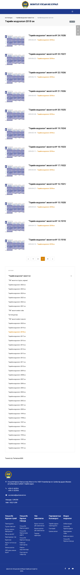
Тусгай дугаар (13, 315)
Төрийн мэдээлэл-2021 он (17, 306)
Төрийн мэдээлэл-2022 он (17, 302)
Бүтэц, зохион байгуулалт (9, 530)
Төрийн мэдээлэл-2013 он (17, 353)
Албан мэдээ (67, 523)
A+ (78, 34)
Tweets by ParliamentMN (14, 458)
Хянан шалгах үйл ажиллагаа (39, 529)
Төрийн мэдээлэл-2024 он (17, 293)
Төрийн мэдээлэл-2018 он (46, 40)
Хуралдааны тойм (67, 532)
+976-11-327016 (13, 490)
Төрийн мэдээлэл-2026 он (17, 285)
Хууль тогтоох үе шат (10, 543)
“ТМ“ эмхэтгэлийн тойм (16, 310)
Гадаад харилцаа (37, 534)
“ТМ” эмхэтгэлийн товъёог (17, 319)
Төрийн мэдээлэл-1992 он (17, 443)
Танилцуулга (9, 523)
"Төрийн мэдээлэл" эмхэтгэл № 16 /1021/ (47, 184)
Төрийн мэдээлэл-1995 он (17, 431)
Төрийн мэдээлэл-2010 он (17, 366)
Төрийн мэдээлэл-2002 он (17, 400)
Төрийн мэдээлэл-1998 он (17, 418)
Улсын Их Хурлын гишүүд (25, 539)
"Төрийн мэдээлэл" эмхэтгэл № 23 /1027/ (47, 54)
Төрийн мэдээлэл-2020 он (17, 323)
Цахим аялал (53, 531)
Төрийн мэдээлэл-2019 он (17, 328)
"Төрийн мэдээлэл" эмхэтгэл (25, 17)
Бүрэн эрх (8, 540)
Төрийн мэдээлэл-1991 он (17, 448)
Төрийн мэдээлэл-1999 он (17, 413)
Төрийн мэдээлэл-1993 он (17, 439)
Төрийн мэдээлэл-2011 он (17, 362)
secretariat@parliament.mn (17, 495)
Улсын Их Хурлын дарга (24, 527)
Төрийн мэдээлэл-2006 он (17, 383)
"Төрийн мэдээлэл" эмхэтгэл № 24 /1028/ (47, 35)
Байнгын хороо (68, 536)
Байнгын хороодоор (23, 543)
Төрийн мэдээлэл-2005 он (17, 388)
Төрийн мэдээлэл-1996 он (17, 426)
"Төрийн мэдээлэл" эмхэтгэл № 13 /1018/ (47, 239)
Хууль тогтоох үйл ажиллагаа (39, 524)
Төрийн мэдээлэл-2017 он (17, 336)
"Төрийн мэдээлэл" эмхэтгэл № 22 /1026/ (47, 72)
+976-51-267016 (13, 488)
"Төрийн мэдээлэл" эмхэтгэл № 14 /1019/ (47, 221)
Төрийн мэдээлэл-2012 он (17, 358)
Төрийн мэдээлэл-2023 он (17, 297)
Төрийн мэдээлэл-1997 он (17, 422)
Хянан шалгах (9, 547)
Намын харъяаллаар (24, 548)
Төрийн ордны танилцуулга (53, 524)
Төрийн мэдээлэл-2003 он (17, 396)
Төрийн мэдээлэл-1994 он (17, 435)
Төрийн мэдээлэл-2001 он (17, 405)
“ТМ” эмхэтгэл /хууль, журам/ (18, 280)
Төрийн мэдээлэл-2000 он (17, 409)
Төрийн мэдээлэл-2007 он (17, 379)
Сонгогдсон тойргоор (24, 553)
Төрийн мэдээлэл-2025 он (17, 289)
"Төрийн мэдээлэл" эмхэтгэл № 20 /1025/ (47, 110)
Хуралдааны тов (10, 537)
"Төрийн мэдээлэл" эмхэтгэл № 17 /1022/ (47, 165)
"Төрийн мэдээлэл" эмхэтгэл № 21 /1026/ (47, 91)
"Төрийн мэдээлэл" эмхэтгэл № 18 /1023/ (47, 147)
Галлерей (52, 528)
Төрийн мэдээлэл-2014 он (17, 349)
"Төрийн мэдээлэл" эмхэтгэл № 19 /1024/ (47, 128)
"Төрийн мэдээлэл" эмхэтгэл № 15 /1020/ (47, 202)
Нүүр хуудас (8, 17)
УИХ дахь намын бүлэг (10, 551)
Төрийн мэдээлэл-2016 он (17, 340)
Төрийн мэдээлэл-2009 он (17, 370)
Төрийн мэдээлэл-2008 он (17, 375)
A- (78, 27)
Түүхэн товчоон (10, 526)
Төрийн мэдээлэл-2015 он (17, 345)
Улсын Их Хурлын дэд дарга (24, 533)
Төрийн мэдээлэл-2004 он (17, 392)
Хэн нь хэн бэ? (9, 534)
